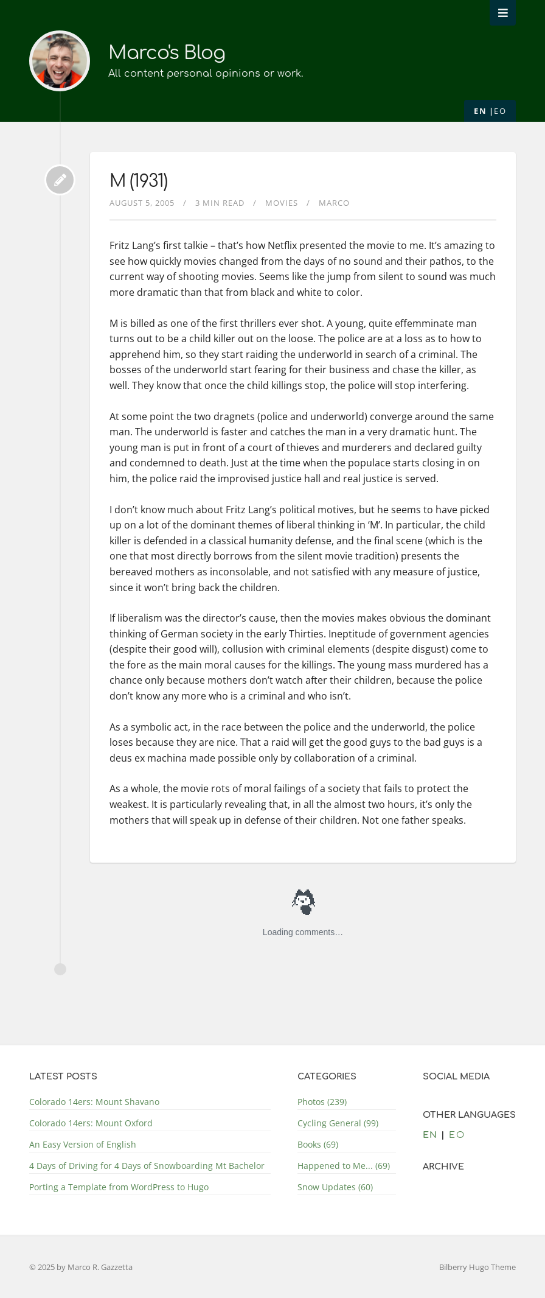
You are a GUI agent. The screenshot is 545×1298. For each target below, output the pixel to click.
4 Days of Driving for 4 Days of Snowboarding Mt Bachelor (147, 1165)
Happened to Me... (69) (343, 1165)
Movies (281, 202)
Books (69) (317, 1144)
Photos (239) (322, 1101)
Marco (334, 202)
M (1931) (138, 181)
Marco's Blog (169, 52)
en (480, 110)
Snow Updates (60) (335, 1187)
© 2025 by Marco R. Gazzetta (81, 1266)
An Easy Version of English (82, 1144)
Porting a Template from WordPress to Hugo (119, 1187)
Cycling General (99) (337, 1123)
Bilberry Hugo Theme (477, 1266)
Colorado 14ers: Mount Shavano (94, 1101)
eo (500, 110)
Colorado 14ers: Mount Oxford (91, 1123)
